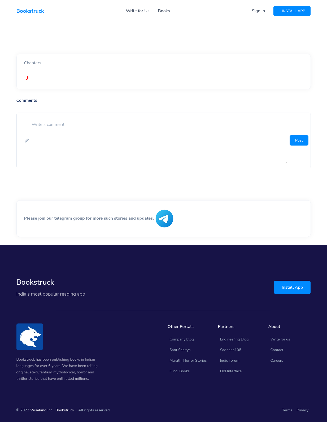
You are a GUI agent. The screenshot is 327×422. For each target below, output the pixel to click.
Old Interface (231, 371)
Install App (292, 287)
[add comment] (159, 140)
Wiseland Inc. (41, 410)
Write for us (280, 339)
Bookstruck (64, 410)
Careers (277, 360)
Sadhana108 (230, 349)
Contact (277, 349)
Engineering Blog (234, 339)
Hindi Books (180, 371)
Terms (287, 410)
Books (164, 11)
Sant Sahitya (180, 349)
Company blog (182, 339)
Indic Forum (229, 360)
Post (299, 140)
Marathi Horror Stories (188, 360)
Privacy (302, 410)
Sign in (258, 11)
